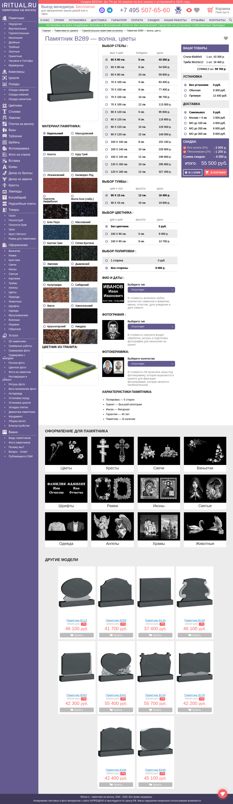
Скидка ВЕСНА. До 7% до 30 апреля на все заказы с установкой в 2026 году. (135, 1)
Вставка (11, 161)
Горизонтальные (19, 33)
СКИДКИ (153, 20)
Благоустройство (19, 425)
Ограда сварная (19, 89)
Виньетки (14, 250)
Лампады (12, 191)
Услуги (10, 335)
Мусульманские (18, 315)
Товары (10, 210)
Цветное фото (17, 367)
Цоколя (10, 78)
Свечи (12, 264)
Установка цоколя (20, 402)
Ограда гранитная (20, 99)
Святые (13, 273)
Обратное (15, 329)
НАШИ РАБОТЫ (175, 20)
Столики (11, 112)
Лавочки (11, 118)
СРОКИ (59, 20)
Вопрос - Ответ (18, 451)
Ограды (11, 84)
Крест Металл (17, 234)
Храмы (13, 283)
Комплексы (13, 72)
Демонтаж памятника (22, 411)
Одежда (14, 310)
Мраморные (16, 65)
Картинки (14, 278)
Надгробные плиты (19, 204)
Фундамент (16, 416)
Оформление (15, 245)
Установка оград (19, 398)
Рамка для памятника (22, 238)
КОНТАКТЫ (217, 20)
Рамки (12, 255)
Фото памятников (19, 442)
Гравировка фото (19, 350)
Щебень (11, 142)
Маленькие (15, 37)
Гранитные (15, 56)
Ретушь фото (17, 384)
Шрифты (14, 306)
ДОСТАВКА (99, 20)
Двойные (14, 42)
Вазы (9, 130)
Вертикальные (18, 28)
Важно (10, 432)
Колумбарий (14, 197)
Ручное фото (17, 362)
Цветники (12, 105)
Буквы (9, 167)
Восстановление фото (22, 388)
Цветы (12, 292)
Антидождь (15, 393)
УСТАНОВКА (77, 20)
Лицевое (14, 324)
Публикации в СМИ (21, 456)
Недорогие (15, 23)
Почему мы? (16, 447)
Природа (14, 296)
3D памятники (17, 341)
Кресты (10, 185)
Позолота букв (17, 224)
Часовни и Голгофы (21, 60)
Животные (15, 301)
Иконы (13, 269)
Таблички (12, 136)
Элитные (14, 51)
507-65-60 (145, 10)
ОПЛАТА (137, 20)
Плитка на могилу (18, 124)
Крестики (14, 260)
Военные (14, 319)
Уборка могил (17, 421)
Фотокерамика (15, 148)
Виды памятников (20, 437)
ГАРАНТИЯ (119, 20)
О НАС (44, 20)
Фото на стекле (16, 155)
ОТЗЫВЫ (198, 20)
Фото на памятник (20, 372)
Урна (12, 229)
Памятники (13, 18)
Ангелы (13, 287)
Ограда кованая (19, 94)
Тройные (14, 46)
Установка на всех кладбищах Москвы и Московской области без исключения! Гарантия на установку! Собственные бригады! (135, 25)
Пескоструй (16, 220)
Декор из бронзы (17, 173)
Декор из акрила (17, 179)
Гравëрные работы (20, 345)
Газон (12, 215)
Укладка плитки (18, 407)
